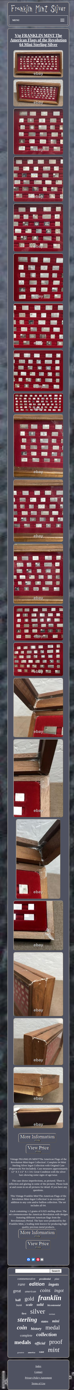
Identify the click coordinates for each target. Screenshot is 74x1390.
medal (52, 1327)
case (41, 1351)
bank (19, 1305)
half (18, 1300)
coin (22, 1327)
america (31, 1352)
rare (21, 1284)
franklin (49, 1298)
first (24, 1313)
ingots (54, 1284)
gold (29, 1299)
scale (29, 1305)
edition (37, 1284)
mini (55, 1321)
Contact (38, 1371)
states (44, 1321)
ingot (59, 1290)
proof (55, 1341)
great (17, 1291)
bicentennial (53, 1305)
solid (40, 1305)
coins (45, 1290)
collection (46, 1334)
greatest (20, 1352)
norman (52, 1314)
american (30, 1291)
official (40, 1343)
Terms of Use (38, 1383)
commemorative (26, 1278)
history (36, 1328)
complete (26, 1335)
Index (38, 1366)
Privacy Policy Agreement (38, 1377)
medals (22, 1342)
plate (57, 1279)
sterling (27, 1319)
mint (54, 1349)
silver (37, 1311)
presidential (45, 1279)
